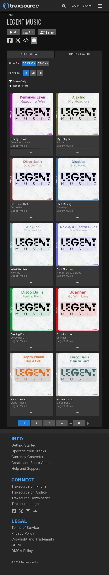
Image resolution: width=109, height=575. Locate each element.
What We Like (19, 269)
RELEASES (29, 63)
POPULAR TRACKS (79, 54)
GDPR (16, 545)
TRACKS (43, 63)
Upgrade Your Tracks (28, 451)
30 (40, 73)
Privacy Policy (22, 533)
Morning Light (65, 399)
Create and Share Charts (31, 463)
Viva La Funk (18, 399)
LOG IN (76, 5)
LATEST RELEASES (30, 54)
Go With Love (65, 334)
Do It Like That (19, 204)
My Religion (64, 139)
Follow (47, 32)
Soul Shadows (65, 269)
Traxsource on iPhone (28, 486)
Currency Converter (27, 457)
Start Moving (64, 204)
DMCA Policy (22, 551)
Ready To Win (19, 139)
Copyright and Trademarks (33, 539)
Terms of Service (25, 527)
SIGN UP (87, 5)
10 (26, 73)
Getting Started (23, 445)
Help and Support (25, 468)
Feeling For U (19, 334)
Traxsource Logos (25, 504)
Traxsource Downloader (30, 498)
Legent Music (19, 145)
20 (33, 73)
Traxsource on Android (29, 492)
